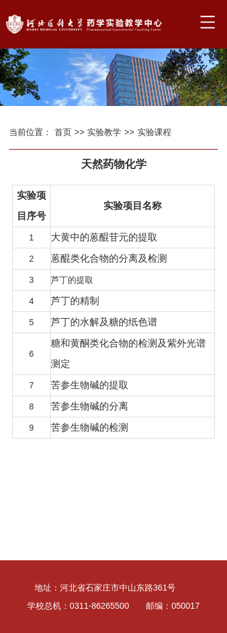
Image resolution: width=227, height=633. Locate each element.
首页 (62, 132)
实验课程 (154, 132)
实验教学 (104, 132)
